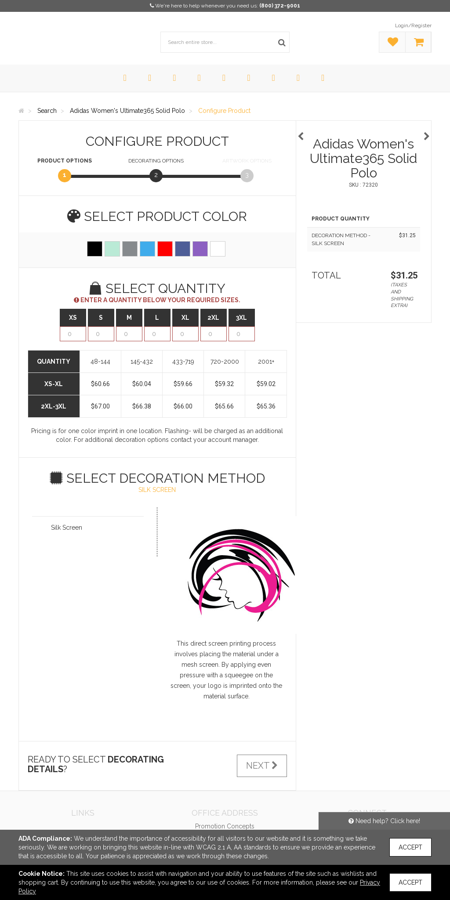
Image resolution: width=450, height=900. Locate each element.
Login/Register (413, 25)
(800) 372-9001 (279, 6)
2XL (213, 317)
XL (185, 317)
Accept (410, 847)
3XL (241, 317)
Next (262, 765)
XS (73, 317)
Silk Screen (66, 527)
